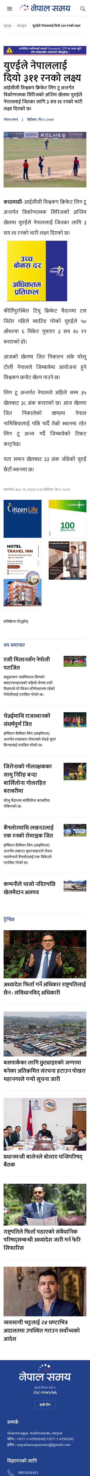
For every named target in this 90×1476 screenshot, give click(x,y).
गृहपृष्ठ (7, 26)
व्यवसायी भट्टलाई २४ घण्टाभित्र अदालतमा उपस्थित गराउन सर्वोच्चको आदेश (42, 1331)
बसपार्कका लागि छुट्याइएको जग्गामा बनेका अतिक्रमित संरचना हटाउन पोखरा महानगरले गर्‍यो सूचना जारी (45, 1071)
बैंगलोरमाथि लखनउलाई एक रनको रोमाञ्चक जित (29, 832)
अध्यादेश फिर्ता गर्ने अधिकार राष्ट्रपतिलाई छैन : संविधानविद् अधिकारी (45, 989)
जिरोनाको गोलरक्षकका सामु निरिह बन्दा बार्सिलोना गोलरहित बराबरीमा (28, 779)
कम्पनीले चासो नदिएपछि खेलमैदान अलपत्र (29, 888)
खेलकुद (22, 26)
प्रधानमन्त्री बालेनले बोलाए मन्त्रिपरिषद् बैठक (43, 1161)
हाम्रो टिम (45, 1405)
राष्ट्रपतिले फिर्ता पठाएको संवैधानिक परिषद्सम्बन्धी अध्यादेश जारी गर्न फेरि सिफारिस (42, 1240)
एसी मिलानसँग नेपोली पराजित (27, 664)
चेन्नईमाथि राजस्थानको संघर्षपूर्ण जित (27, 720)
